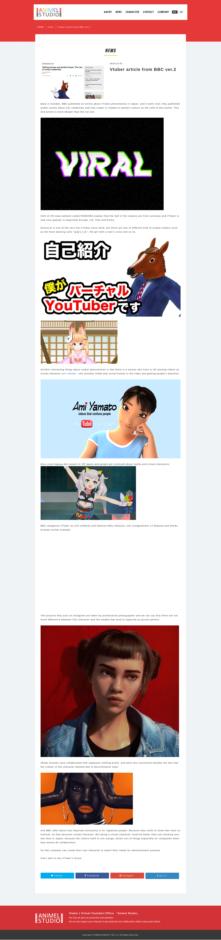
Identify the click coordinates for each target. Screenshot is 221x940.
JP (179, 12)
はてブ (162, 876)
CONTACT (146, 12)
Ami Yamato (69, 373)
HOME (40, 27)
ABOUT (106, 12)
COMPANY (161, 12)
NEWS (116, 12)
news (51, 27)
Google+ (127, 875)
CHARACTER (130, 12)
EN (173, 12)
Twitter (57, 875)
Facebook (92, 875)
